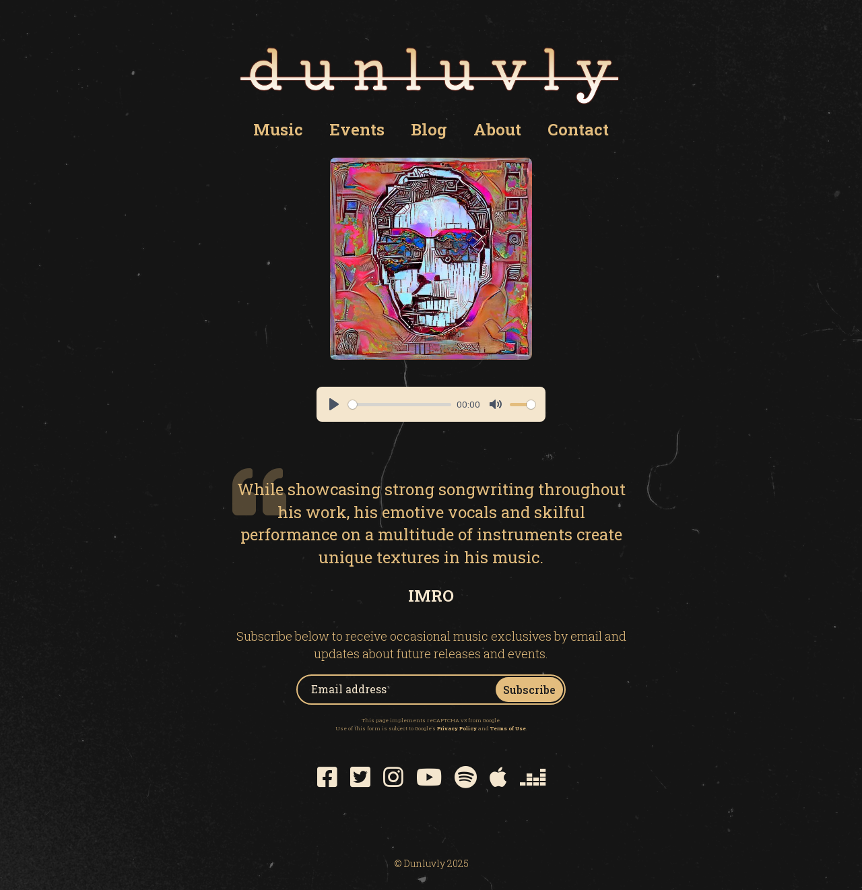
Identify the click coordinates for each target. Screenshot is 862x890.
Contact (578, 129)
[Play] (334, 404)
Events (357, 129)
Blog (429, 129)
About (497, 129)
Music (278, 129)
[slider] (399, 404)
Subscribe (529, 689)
